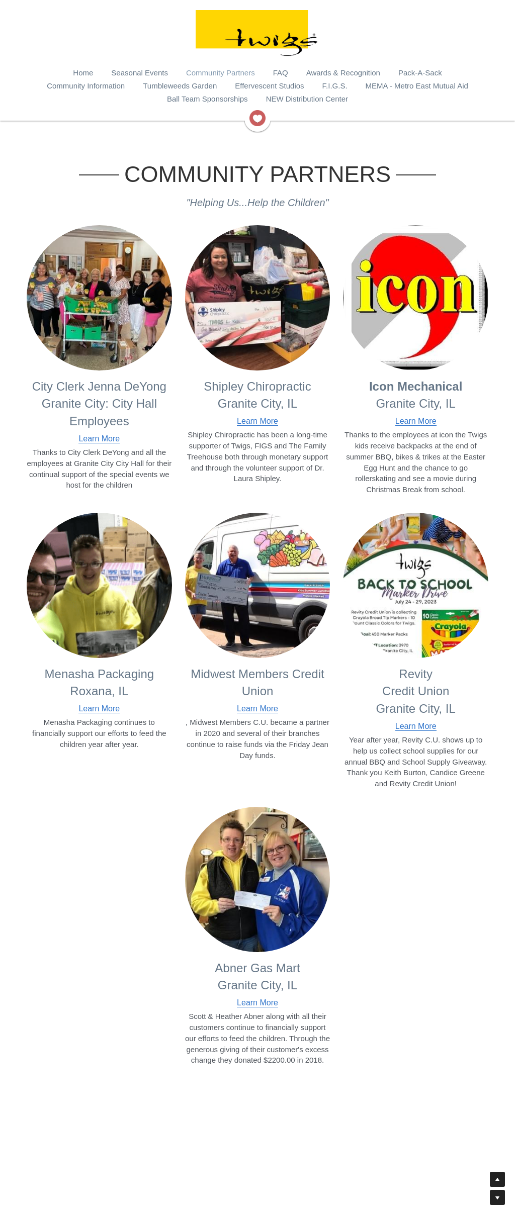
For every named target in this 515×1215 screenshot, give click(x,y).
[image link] (257, 117)
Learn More (99, 438)
